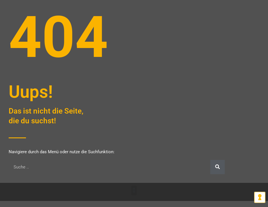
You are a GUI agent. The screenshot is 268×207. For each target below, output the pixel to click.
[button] (134, 190)
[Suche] (217, 167)
